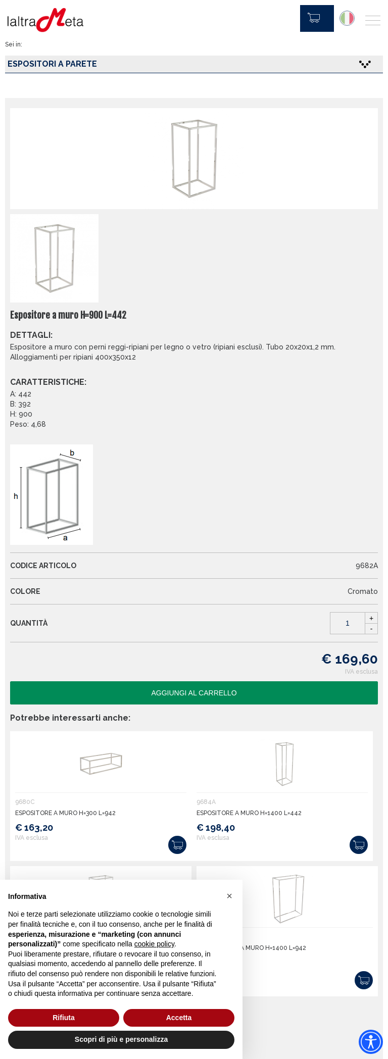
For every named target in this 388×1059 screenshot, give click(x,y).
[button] (229, 896)
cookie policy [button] (154, 944)
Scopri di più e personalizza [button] (121, 1039)
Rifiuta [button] (64, 1018)
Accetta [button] (179, 1018)
